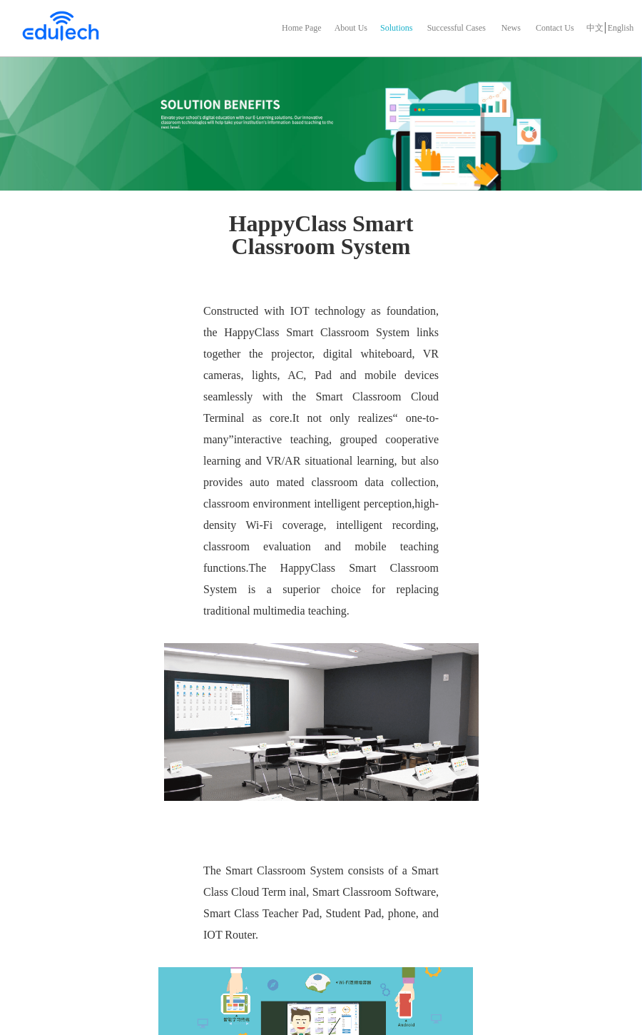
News (511, 28)
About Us (351, 28)
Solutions (396, 28)
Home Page (302, 28)
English (621, 28)
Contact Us (555, 28)
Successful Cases (456, 28)
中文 (594, 28)
